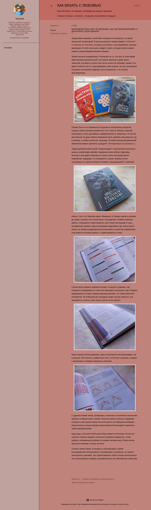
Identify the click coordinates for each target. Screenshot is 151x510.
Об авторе (78, 16)
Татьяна (19, 18)
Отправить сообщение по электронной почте (98, 479)
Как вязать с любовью (79, 5)
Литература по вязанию (58, 33)
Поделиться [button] (54, 25)
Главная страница (65, 16)
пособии (89, 45)
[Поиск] (137, 5)
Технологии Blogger (95, 500)
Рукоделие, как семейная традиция (99, 16)
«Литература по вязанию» (121, 144)
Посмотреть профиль (19, 38)
